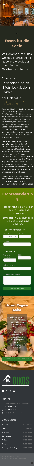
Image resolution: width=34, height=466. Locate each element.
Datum (10, 235)
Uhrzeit (25, 235)
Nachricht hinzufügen (17, 279)
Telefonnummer (17, 267)
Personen (17, 243)
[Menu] (31, 462)
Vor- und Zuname (9, 258)
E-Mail (24, 256)
